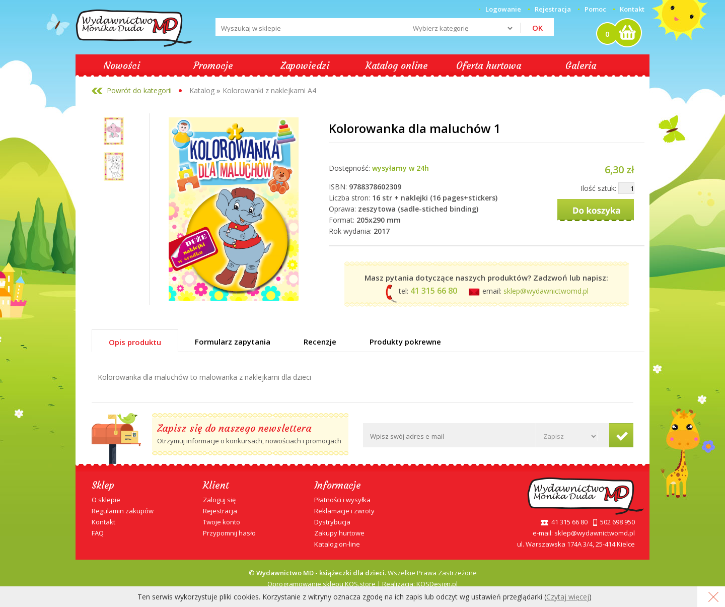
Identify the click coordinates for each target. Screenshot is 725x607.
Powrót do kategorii (139, 90)
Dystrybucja (332, 521)
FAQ (98, 532)
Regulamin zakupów (123, 510)
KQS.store (360, 583)
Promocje (213, 65)
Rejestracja (220, 510)
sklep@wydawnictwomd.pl (546, 291)
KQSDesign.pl (437, 583)
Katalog (201, 90)
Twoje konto (221, 521)
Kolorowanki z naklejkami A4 (269, 90)
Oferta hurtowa (488, 65)
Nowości (121, 65)
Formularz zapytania (232, 341)
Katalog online (397, 65)
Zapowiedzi (304, 65)
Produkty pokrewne (405, 341)
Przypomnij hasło (229, 532)
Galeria (580, 65)
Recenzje (320, 341)
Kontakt (632, 9)
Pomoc (595, 9)
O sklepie (106, 499)
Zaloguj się (219, 499)
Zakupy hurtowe (339, 532)
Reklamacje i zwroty (344, 510)
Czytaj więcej (567, 596)
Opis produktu (135, 342)
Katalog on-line (337, 544)
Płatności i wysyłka (342, 499)
